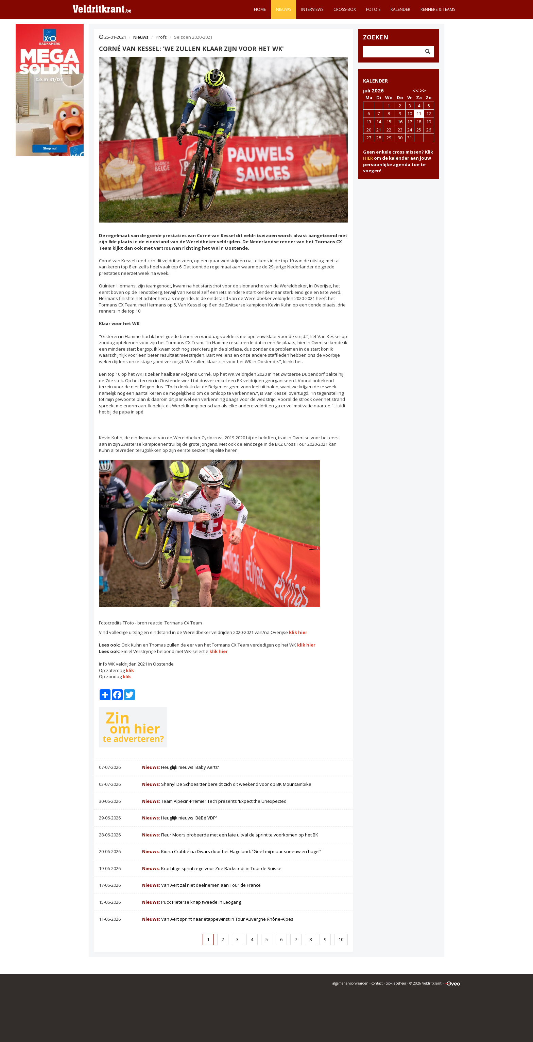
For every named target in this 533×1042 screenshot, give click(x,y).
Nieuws (283, 9)
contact (377, 983)
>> (423, 90)
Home (260, 9)
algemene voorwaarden (350, 983)
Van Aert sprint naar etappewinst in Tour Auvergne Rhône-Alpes (217, 919)
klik (129, 670)
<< (415, 90)
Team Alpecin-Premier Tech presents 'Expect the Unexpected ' (215, 801)
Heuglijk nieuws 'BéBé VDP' (179, 818)
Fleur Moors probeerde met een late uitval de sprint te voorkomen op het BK (230, 835)
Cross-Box (344, 9)
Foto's (373, 9)
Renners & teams (437, 9)
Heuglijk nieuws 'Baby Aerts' (180, 767)
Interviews (312, 9)
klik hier (298, 632)
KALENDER (375, 80)
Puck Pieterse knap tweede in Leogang (191, 902)
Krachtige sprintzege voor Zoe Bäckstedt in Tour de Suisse (211, 868)
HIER (368, 158)
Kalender (400, 9)
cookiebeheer (396, 983)
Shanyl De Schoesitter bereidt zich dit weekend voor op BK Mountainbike (226, 784)
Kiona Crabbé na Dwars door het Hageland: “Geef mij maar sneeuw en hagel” (231, 851)
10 (341, 939)
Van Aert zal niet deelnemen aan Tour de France (201, 885)
